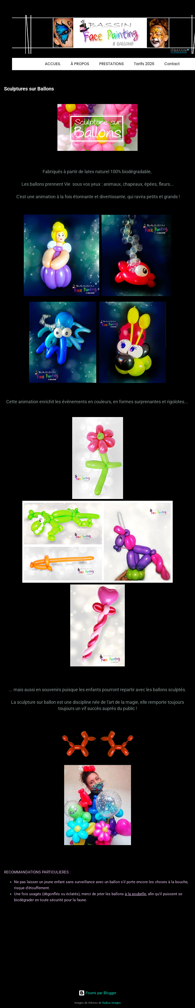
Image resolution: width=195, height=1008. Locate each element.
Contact (172, 63)
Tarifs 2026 (144, 63)
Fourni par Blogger (97, 993)
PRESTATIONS (111, 63)
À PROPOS (79, 63)
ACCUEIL (52, 63)
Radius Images (111, 1002)
